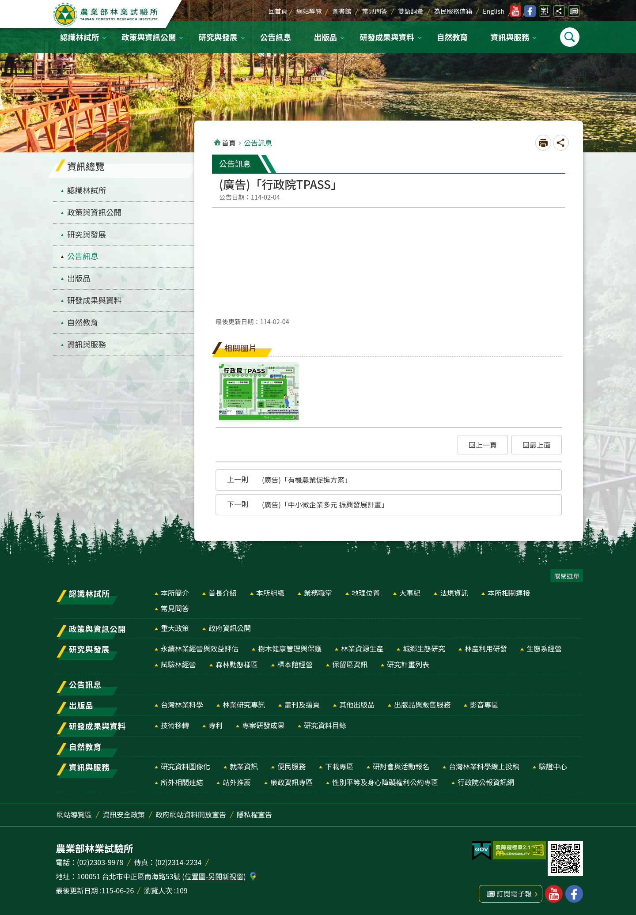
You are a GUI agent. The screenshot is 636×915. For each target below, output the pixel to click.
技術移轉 (175, 725)
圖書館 (341, 10)
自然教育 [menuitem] (82, 322)
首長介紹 (222, 592)
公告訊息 (275, 36)
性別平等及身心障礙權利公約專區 (385, 782)
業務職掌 (318, 592)
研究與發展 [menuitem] (86, 234)
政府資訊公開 (229, 628)
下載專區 (339, 766)
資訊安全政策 (123, 814)
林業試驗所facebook (530, 11)
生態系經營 (544, 648)
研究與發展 (218, 36)
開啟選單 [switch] (569, 37)
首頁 (229, 142)
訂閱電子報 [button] (514, 893)
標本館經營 (295, 664)
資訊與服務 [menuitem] (86, 344)
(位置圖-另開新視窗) (214, 876)
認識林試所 (79, 36)
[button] (483, 444)
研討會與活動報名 (401, 766)
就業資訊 (244, 766)
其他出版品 (357, 704)
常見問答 (375, 10)
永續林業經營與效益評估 (199, 648)
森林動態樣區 (237, 664)
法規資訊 (454, 592)
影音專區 (484, 704)
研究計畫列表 (408, 664)
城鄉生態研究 (424, 648)
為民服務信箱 (453, 10)
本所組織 (270, 592)
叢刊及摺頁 (302, 704)
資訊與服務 (509, 36)
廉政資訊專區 (291, 782)
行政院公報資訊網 (486, 782)
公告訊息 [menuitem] (82, 255)
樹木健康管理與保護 (290, 648)
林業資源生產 (362, 648)
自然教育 (452, 36)
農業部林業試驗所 (106, 14)
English (493, 10)
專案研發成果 (263, 725)
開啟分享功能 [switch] (559, 11)
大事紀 (409, 592)
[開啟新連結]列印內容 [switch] (543, 143)
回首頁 (278, 10)
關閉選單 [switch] (566, 575)
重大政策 (175, 628)
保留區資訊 (349, 664)
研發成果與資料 (387, 36)
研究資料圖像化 (185, 766)
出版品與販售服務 (422, 704)
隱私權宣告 (254, 814)
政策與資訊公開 (148, 36)
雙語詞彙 (411, 10)
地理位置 (366, 592)
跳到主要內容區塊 (4, 4)
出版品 (325, 36)
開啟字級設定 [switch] (544, 11)
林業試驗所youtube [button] (554, 894)
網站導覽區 (74, 814)
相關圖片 (240, 347)
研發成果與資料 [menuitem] (94, 300)
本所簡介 (175, 592)
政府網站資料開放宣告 (190, 814)
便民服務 (291, 766)
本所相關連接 (509, 592)
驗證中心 (553, 766)
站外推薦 (237, 782)
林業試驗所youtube (515, 11)
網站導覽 (309, 10)
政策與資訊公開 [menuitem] (94, 212)
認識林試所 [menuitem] (86, 190)
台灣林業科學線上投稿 (484, 766)
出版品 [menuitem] (79, 278)
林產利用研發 (486, 648)
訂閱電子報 (573, 11)
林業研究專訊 (244, 704)
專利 (215, 725)
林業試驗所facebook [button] (574, 894)
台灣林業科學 (182, 704)
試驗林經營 (178, 664)
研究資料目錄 (325, 725)
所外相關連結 (182, 782)
